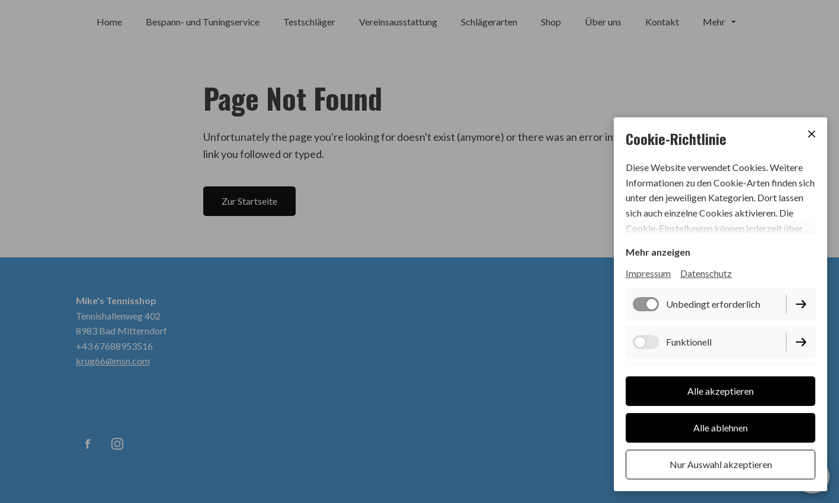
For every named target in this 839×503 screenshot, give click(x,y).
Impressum (648, 273)
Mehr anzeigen (658, 251)
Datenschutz (706, 273)
